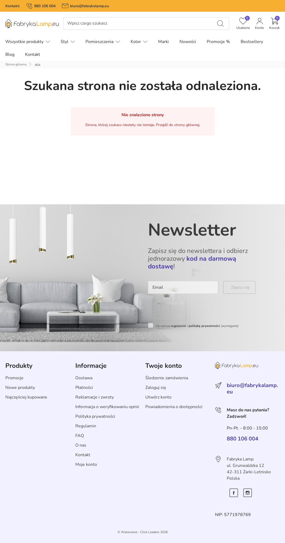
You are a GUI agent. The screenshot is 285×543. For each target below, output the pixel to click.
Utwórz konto (158, 397)
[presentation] (188, 309)
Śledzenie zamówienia (166, 378)
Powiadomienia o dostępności (173, 407)
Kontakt (82, 455)
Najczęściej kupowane (26, 397)
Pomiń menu (12, 27)
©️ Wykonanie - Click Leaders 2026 (143, 532)
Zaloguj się (155, 387)
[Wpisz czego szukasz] (220, 23)
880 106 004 (45, 6)
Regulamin (85, 426)
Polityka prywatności (95, 416)
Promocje (14, 378)
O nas (80, 445)
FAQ (79, 436)
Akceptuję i (196, 326)
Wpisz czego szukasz (87, 23)
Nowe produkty (20, 387)
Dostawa (83, 378)
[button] (274, 23)
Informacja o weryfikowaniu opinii (107, 407)
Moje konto (86, 464)
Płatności (84, 387)
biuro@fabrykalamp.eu (89, 6)
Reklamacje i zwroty (94, 397)
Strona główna (15, 64)
